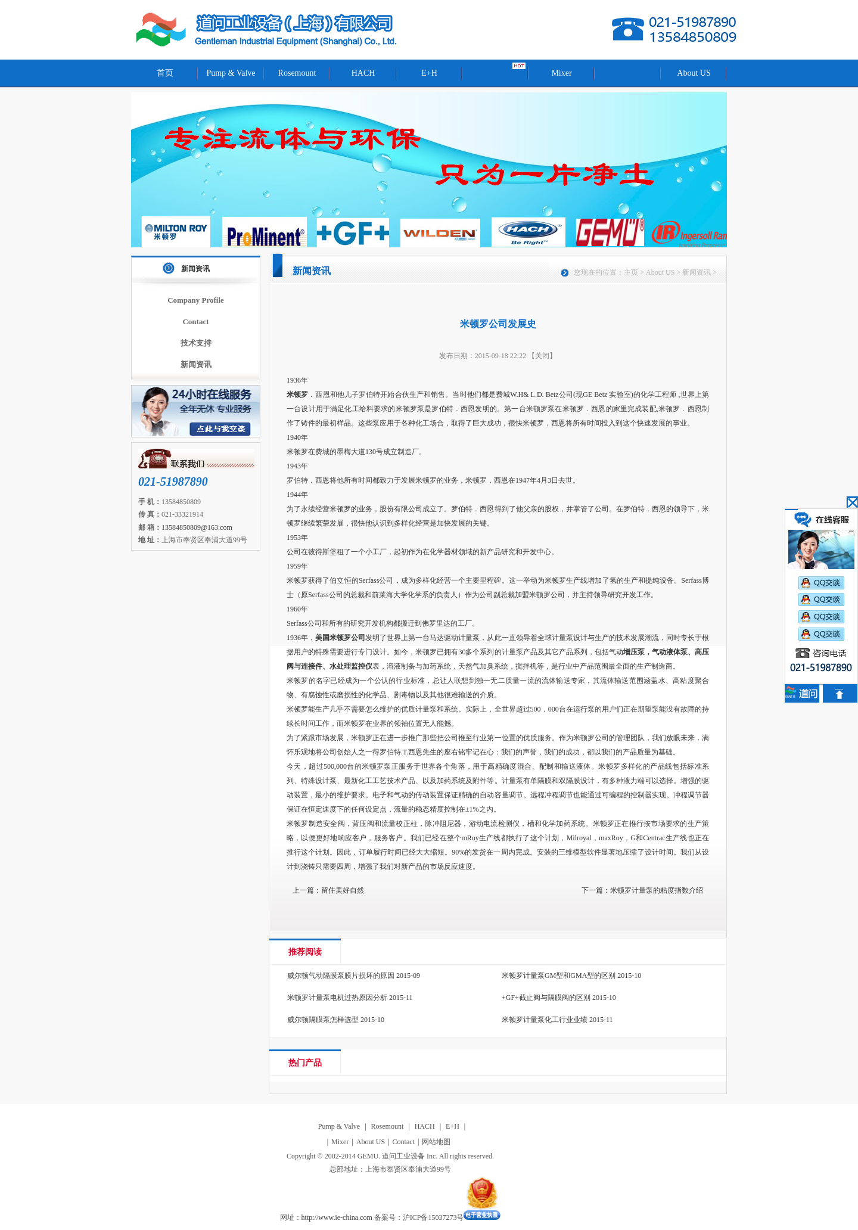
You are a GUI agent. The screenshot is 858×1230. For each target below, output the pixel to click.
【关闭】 (542, 356)
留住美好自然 (342, 890)
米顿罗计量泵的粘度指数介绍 (656, 890)
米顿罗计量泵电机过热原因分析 (337, 997)
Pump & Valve (230, 73)
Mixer (561, 73)
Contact (195, 321)
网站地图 (436, 1142)
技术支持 (196, 342)
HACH (363, 73)
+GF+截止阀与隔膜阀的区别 (546, 997)
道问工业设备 (267, 30)
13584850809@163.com (196, 527)
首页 (165, 73)
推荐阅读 (305, 952)
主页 (631, 272)
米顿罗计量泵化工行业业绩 (544, 1019)
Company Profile (195, 300)
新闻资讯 (195, 269)
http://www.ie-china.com (336, 1217)
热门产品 (305, 1062)
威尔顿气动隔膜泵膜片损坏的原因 (340, 975)
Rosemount (297, 73)
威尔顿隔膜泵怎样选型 (323, 1019)
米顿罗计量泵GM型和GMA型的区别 (558, 975)
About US (693, 73)
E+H (429, 73)
